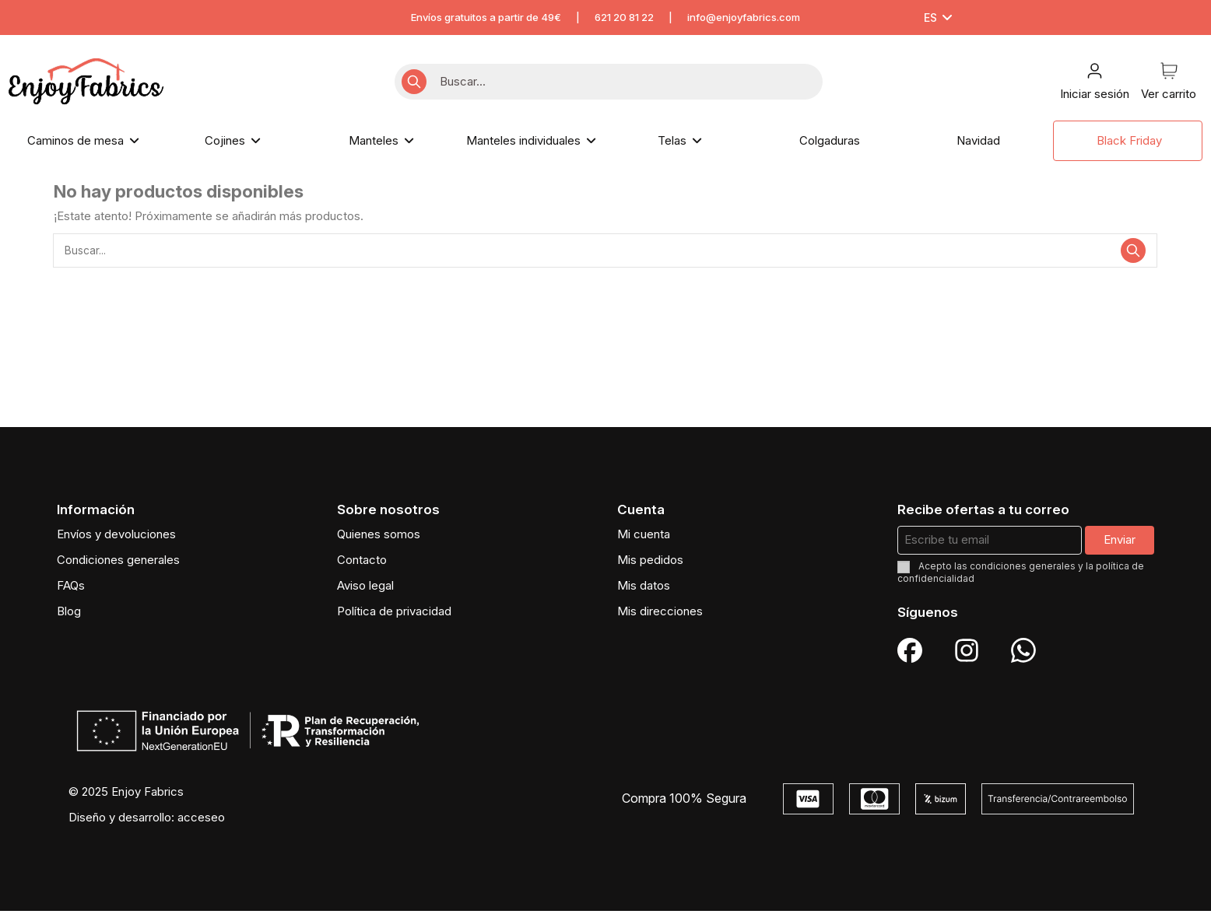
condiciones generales (1023, 570)
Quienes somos (378, 537)
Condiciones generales (118, 562)
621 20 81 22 (624, 17)
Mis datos (643, 588)
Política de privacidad (394, 614)
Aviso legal (365, 588)
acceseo (201, 820)
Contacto (362, 562)
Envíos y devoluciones (116, 537)
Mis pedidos (650, 562)
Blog (69, 614)
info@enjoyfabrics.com (743, 17)
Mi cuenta (643, 537)
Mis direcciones (660, 614)
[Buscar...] (414, 82)
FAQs (71, 588)
